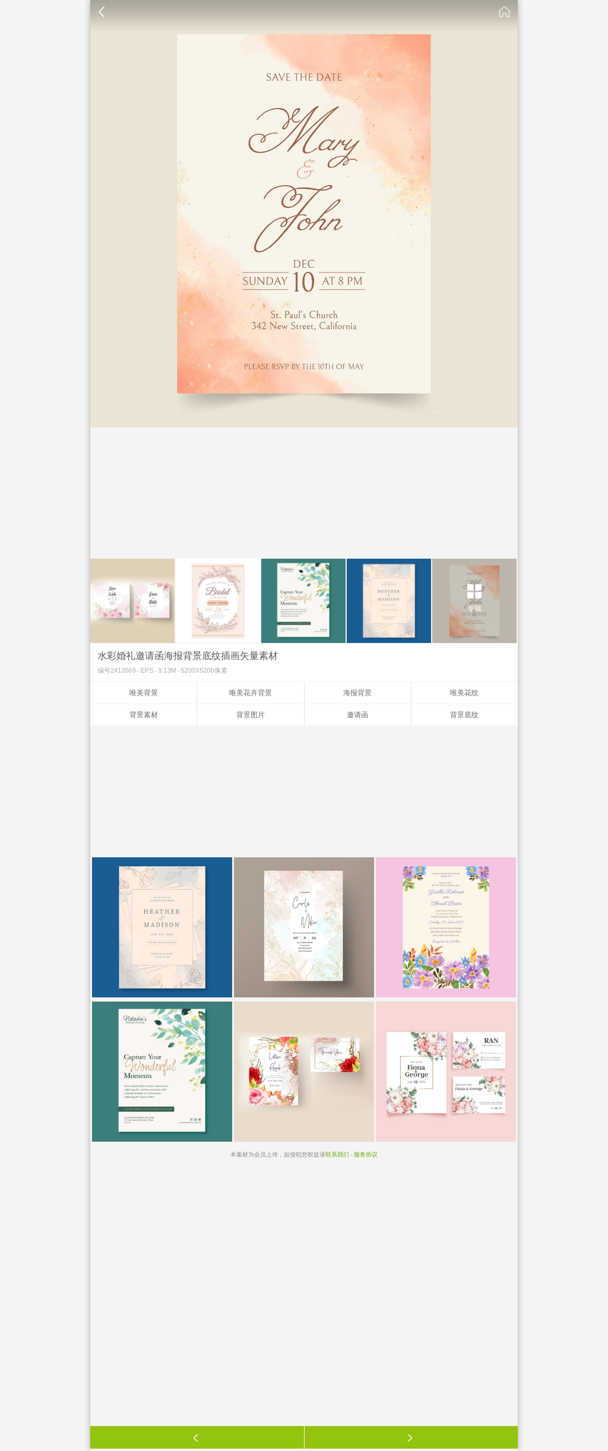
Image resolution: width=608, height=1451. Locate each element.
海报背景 (357, 693)
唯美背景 (143, 693)
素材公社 (505, 12)
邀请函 (357, 715)
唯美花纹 (464, 693)
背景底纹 (464, 715)
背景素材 (143, 715)
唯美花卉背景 (250, 693)
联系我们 (337, 1154)
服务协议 (366, 1154)
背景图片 (250, 715)
